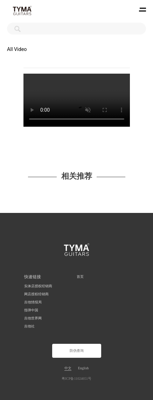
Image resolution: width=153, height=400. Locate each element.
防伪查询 (77, 351)
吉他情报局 (33, 302)
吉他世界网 (33, 318)
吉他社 (29, 326)
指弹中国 (31, 310)
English (83, 368)
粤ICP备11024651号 (76, 378)
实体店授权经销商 (38, 286)
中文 (67, 368)
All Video (17, 49)
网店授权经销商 (36, 294)
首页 (80, 277)
